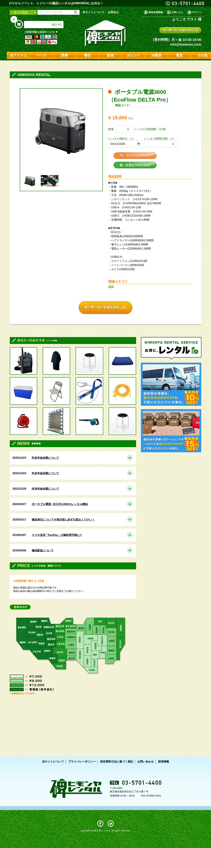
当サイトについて (93, 12)
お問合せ (113, 12)
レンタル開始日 (118, 138)
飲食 (110, 55)
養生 (87, 55)
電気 (179, 55)
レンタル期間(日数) (156, 138)
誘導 (64, 55)
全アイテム (18, 55)
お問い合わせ (145, 761)
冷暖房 (156, 55)
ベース (41, 55)
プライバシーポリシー (82, 761)
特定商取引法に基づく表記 (116, 761)
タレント (133, 55)
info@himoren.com (185, 44)
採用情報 (163, 761)
